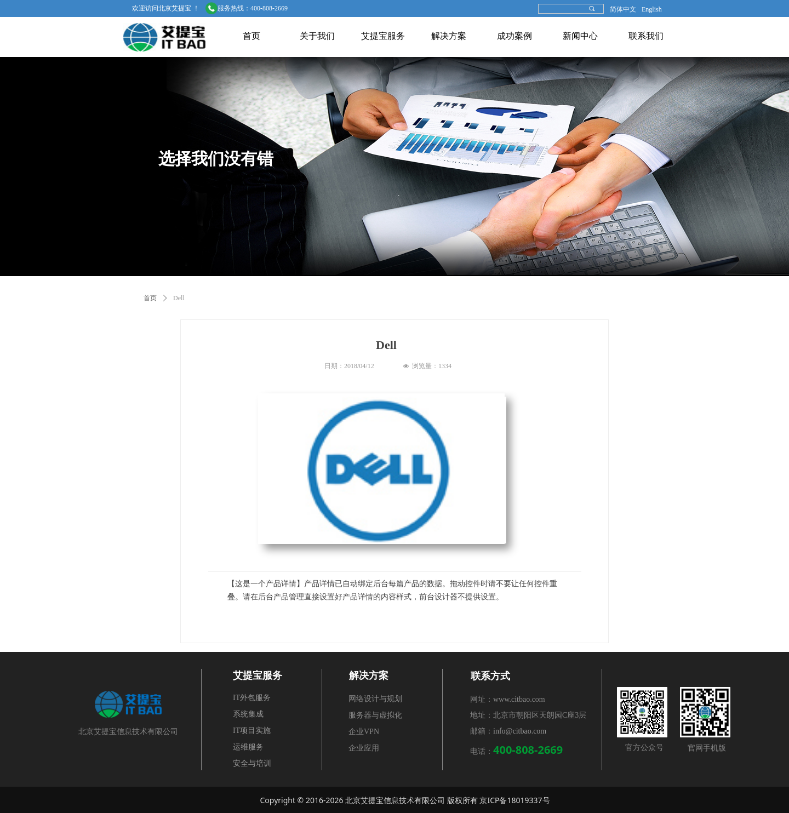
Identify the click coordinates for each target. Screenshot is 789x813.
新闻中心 (580, 36)
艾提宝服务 (383, 36)
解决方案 (448, 36)
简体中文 (623, 9)
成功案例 (514, 36)
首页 (251, 36)
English (652, 9)
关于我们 (317, 36)
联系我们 (646, 36)
